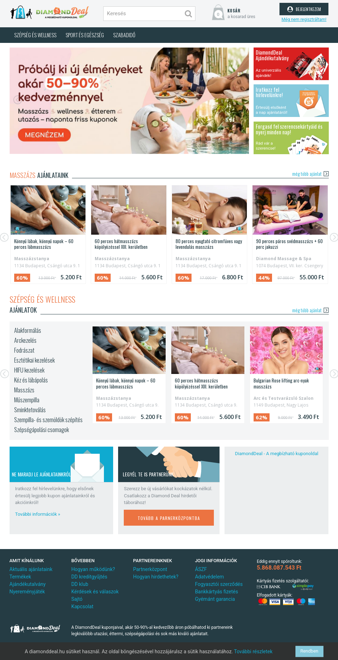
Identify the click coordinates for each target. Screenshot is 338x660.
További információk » (37, 514)
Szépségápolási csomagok (41, 429)
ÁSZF (201, 569)
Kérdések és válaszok (95, 591)
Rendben (309, 651)
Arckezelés (25, 340)
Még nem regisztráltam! (304, 19)
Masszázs (24, 390)
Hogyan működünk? (93, 569)
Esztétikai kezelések (34, 360)
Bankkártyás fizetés (216, 591)
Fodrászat (24, 350)
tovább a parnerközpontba (169, 517)
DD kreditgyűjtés (89, 577)
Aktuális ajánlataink (31, 569)
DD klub (79, 584)
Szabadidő (124, 35)
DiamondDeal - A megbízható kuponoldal (276, 453)
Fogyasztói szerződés (219, 584)
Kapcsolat (82, 606)
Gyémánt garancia (215, 599)
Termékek (20, 577)
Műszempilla (26, 400)
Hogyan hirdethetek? (155, 577)
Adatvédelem (209, 577)
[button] (19, 101)
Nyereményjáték (27, 591)
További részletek (253, 651)
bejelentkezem (304, 8)
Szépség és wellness (35, 35)
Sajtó (77, 599)
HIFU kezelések (29, 370)
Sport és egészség (85, 35)
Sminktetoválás (30, 409)
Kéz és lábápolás (31, 380)
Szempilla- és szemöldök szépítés (48, 419)
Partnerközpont (150, 569)
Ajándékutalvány (28, 584)
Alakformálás (27, 330)
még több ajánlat (310, 174)
